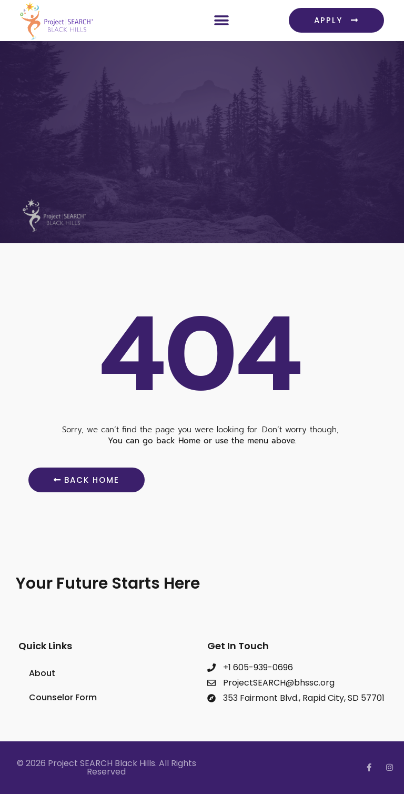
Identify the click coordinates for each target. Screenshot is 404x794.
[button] (221, 20)
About (42, 673)
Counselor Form (63, 697)
